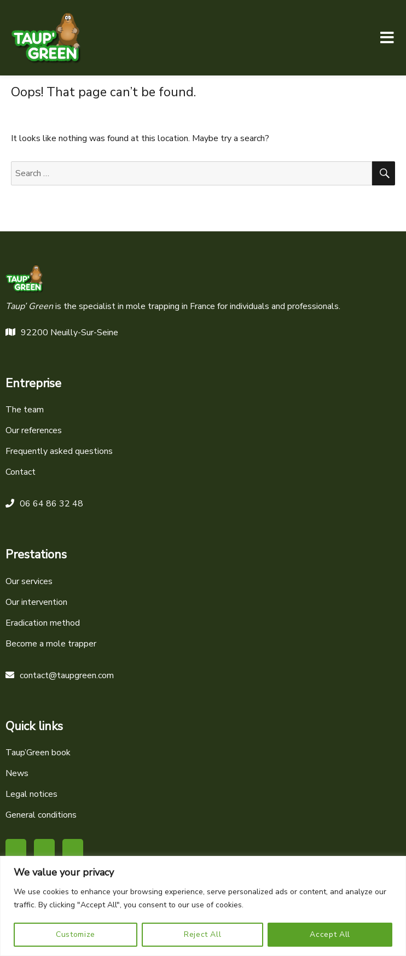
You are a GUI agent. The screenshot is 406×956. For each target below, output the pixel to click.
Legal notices (31, 794)
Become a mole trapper (50, 644)
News (16, 773)
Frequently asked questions (59, 451)
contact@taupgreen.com (59, 675)
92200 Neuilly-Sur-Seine (61, 333)
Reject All (203, 934)
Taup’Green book (38, 753)
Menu (387, 38)
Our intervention (36, 602)
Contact (20, 472)
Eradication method (42, 623)
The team (24, 410)
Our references (33, 430)
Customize (75, 934)
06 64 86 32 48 (44, 504)
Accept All (330, 934)
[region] (203, 906)
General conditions (41, 815)
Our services (29, 581)
